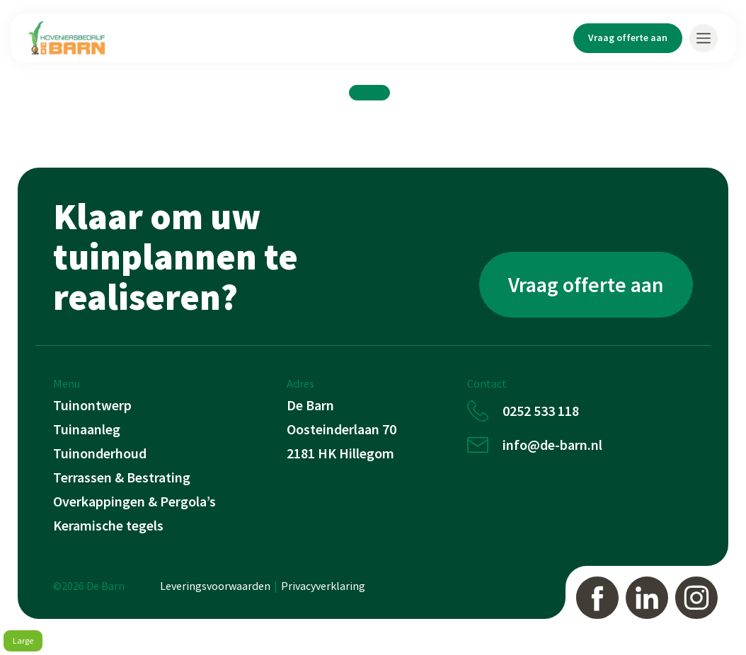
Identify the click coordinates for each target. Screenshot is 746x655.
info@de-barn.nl (552, 444)
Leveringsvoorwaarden (215, 586)
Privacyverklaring (323, 586)
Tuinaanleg (86, 429)
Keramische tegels (108, 525)
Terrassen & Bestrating (121, 477)
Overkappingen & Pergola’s (134, 501)
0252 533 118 (541, 410)
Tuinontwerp (92, 405)
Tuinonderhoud (100, 453)
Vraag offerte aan (627, 37)
